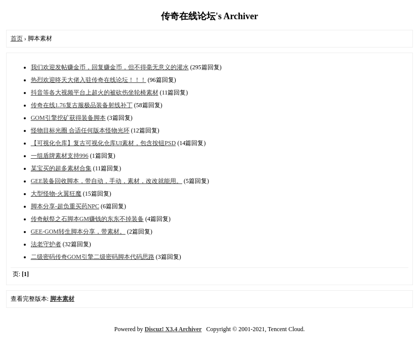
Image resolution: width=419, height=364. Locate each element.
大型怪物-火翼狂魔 (56, 193)
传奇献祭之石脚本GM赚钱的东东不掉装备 (87, 218)
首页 (17, 38)
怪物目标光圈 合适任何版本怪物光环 (80, 130)
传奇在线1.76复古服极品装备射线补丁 (82, 105)
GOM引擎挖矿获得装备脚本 (68, 117)
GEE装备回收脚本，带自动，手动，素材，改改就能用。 (106, 181)
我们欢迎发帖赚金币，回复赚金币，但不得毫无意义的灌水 (110, 67)
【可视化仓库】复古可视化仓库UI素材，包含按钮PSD (103, 143)
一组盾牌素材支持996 (60, 155)
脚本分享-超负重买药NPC (65, 206)
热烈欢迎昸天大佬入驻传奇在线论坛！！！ (88, 79)
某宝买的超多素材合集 (61, 168)
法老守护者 (46, 244)
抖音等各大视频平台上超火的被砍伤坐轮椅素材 (94, 92)
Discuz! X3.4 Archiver (173, 329)
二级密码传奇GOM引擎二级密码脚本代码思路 (92, 256)
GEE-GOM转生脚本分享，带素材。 (78, 231)
